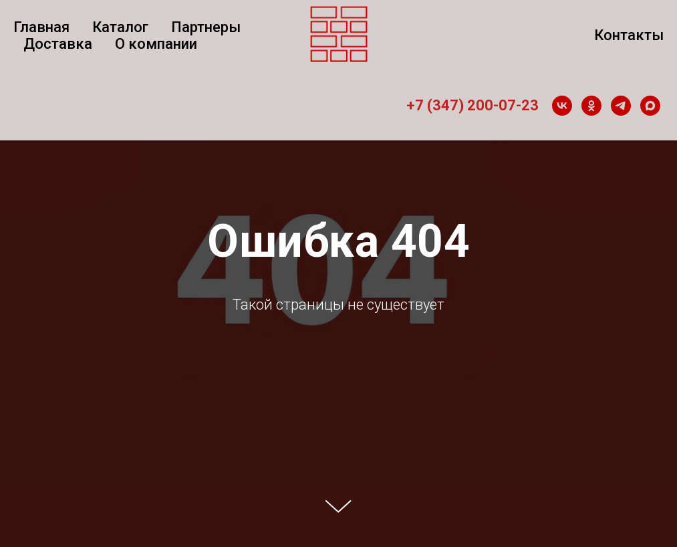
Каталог (120, 27)
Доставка (57, 43)
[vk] (562, 106)
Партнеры (206, 27)
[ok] (591, 106)
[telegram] (621, 106)
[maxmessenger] (650, 106)
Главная (41, 27)
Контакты (629, 35)
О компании (156, 43)
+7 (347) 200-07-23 (472, 105)
